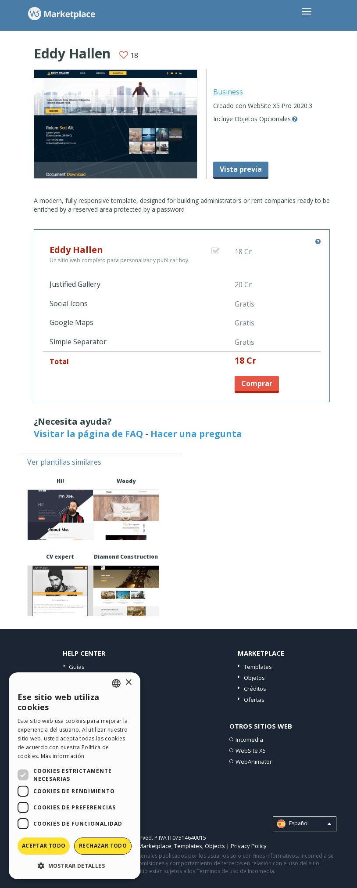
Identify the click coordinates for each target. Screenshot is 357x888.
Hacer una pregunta (196, 434)
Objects (215, 846)
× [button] (128, 682)
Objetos (254, 678)
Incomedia (249, 740)
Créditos (255, 689)
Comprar (256, 383)
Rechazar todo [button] (103, 845)
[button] (75, 865)
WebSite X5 (251, 750)
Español (304, 823)
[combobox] (116, 683)
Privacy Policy (249, 846)
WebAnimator (254, 761)
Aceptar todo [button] (44, 845)
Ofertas (254, 700)
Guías (77, 667)
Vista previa (241, 169)
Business (228, 92)
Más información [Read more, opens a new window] (63, 756)
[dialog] (74, 775)
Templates (258, 667)
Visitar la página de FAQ (88, 434)
